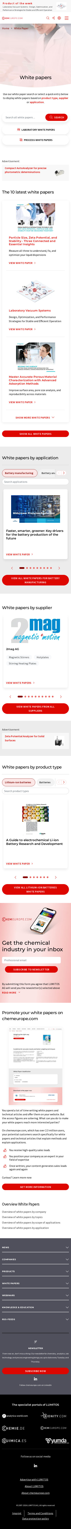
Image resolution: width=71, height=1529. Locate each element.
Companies (9, 1259)
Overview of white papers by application (25, 1228)
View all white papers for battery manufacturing (35, 580)
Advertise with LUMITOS (34, 1479)
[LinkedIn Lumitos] (35, 1466)
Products (8, 1271)
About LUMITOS (34, 1486)
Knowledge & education (18, 1307)
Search (56, 117)
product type (49, 98)
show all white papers (35, 433)
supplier (63, 98)
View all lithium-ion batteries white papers (35, 889)
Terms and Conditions (40, 1513)
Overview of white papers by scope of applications (31, 1222)
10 (53, 696)
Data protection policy (35, 1518)
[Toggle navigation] (66, 18)
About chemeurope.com (36, 1493)
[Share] (53, 18)
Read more (12, 992)
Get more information (35, 1187)
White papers (11, 1283)
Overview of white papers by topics (22, 1217)
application (37, 102)
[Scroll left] (58, 473)
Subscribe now (35, 1371)
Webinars (8, 1295)
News (5, 1247)
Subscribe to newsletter (31, 969)
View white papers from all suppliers (35, 708)
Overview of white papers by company (24, 1211)
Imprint (16, 1513)
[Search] (48, 18)
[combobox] (35, 481)
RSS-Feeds (8, 1319)
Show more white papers (36, 417)
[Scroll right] (63, 473)
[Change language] (59, 18)
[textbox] (35, 482)
